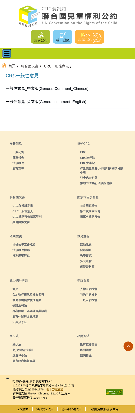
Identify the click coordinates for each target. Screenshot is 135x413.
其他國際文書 (21, 222)
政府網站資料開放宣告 (103, 409)
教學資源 (86, 255)
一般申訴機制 (88, 300)
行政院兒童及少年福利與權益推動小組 (101, 170)
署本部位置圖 (55, 389)
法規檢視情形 (21, 250)
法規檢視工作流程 (23, 244)
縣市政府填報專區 (23, 360)
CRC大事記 (87, 163)
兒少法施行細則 (22, 350)
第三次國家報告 (90, 216)
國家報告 (18, 157)
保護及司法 (19, 305)
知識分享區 (19, 322)
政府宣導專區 (88, 344)
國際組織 (86, 355)
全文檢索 (23, 409)
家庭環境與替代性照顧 (26, 300)
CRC (83, 152)
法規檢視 (18, 163)
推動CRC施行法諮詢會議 (96, 183)
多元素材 (86, 261)
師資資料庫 (87, 266)
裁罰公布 (41, 40)
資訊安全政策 (45, 409)
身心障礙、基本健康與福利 (29, 311)
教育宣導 (18, 168)
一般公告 (18, 152)
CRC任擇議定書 (22, 205)
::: (12, 76)
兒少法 (16, 344)
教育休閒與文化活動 (25, 316)
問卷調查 (86, 250)
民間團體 (86, 350)
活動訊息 (86, 244)
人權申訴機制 (88, 289)
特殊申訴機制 (88, 294)
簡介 (15, 289)
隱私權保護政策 (71, 409)
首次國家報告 (88, 205)
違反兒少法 (19, 355)
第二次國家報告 (90, 211)
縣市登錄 (63, 40)
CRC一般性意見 (22, 211)
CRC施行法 (87, 157)
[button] (128, 346)
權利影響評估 (21, 255)
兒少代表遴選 (88, 177)
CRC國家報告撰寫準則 (27, 216)
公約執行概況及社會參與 (28, 294)
